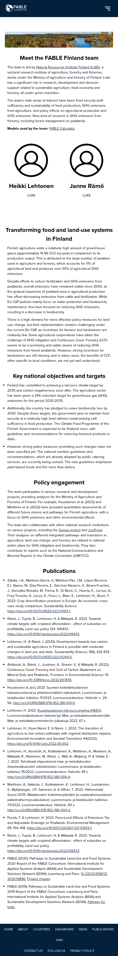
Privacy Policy (82, 950)
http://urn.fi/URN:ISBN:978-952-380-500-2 (38, 810)
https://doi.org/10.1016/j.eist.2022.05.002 (37, 743)
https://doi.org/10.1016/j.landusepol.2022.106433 (43, 634)
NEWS (83, 929)
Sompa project (70, 530)
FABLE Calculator (62, 128)
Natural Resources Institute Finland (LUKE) (68, 67)
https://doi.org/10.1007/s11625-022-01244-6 (39, 657)
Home (8, 929)
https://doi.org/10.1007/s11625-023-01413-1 (38, 611)
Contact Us (33, 950)
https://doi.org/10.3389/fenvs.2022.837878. (39, 680)
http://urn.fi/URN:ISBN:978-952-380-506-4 (38, 776)
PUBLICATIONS (103, 929)
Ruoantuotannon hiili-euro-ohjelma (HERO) (69, 710)
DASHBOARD (64, 929)
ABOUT (23, 929)
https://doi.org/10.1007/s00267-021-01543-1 (59, 828)
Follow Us (56, 950)
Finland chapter (38, 879)
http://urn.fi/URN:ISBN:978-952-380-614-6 (44, 703)
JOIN (59, 940)
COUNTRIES (41, 929)
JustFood (95, 530)
